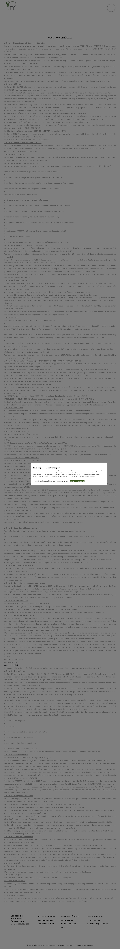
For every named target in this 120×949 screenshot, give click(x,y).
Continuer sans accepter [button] (61, 481)
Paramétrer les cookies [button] (42, 481)
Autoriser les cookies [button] (77, 481)
